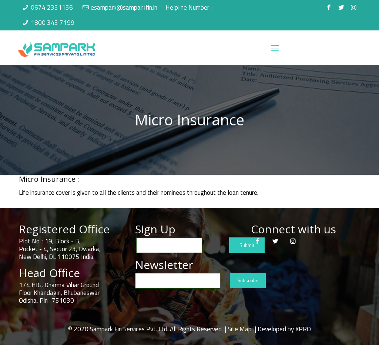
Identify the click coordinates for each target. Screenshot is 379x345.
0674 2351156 (52, 7)
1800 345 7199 (52, 22)
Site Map (240, 329)
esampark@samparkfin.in (124, 7)
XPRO (303, 329)
